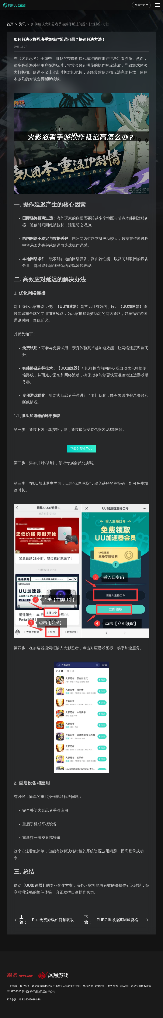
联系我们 (100, 985)
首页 (10, 24)
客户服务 (25, 985)
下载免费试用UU (81, 448)
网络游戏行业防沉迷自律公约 (38, 991)
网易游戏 (88, 985)
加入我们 (125, 985)
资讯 (22, 24)
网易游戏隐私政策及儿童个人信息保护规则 (56, 985)
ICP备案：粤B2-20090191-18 (24, 999)
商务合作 (113, 985)
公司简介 (12, 985)
